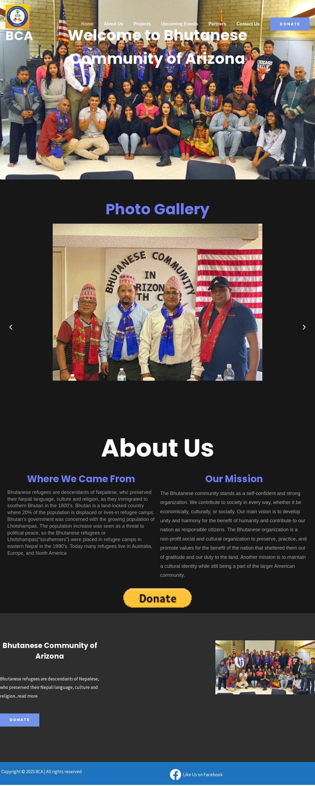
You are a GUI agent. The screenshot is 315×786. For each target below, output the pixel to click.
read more (27, 696)
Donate (20, 720)
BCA (19, 35)
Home (96, 24)
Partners (220, 24)
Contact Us (248, 24)
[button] (10, 326)
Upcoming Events (183, 24)
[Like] (196, 774)
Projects (147, 24)
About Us (120, 24)
